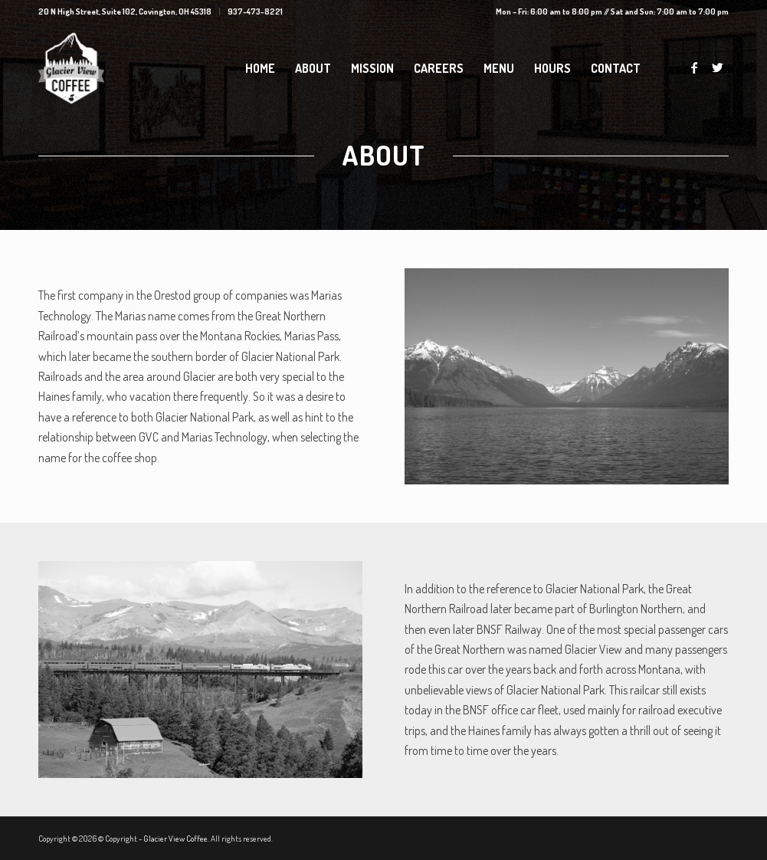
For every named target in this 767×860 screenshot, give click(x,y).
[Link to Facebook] (694, 67)
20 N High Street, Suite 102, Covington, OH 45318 (124, 11)
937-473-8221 (255, 11)
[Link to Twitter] (717, 67)
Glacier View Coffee (175, 838)
